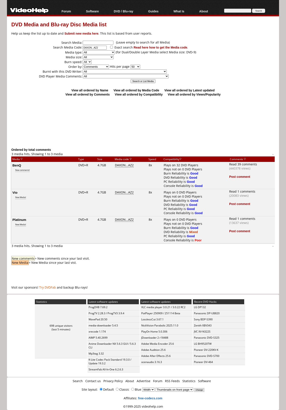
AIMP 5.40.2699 (98, 337)
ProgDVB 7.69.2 (98, 307)
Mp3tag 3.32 (96, 353)
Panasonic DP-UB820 (207, 313)
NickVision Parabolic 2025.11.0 (159, 325)
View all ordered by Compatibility (139, 94)
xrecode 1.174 (97, 331)
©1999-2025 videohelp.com (143, 406)
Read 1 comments (242, 191)
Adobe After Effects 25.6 (156, 356)
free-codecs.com (150, 398)
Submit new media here (81, 33)
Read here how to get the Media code (160, 47)
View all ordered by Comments (87, 94)
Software (92, 11)
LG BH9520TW (203, 344)
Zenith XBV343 (203, 325)
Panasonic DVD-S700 (206, 356)
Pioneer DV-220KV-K (206, 350)
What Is (178, 11)
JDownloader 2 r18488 (154, 337)
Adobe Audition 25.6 (153, 350)
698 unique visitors (61, 326)
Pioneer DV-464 (203, 362)
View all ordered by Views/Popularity (194, 94)
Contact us (93, 381)
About (203, 11)
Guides (153, 11)
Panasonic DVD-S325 (206, 337)
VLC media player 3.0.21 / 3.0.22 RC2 (163, 307)
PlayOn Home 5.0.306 (154, 331)
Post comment (239, 177)
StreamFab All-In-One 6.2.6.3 (106, 369)
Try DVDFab (47, 287)
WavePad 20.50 (98, 319)
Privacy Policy (113, 381)
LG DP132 (200, 307)
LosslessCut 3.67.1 (152, 319)
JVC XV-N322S (202, 331)
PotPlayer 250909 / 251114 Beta (160, 313)
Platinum (19, 219)
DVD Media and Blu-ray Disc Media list (58, 24)
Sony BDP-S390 (203, 319)
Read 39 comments (243, 164)
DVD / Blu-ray (123, 11)
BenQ (16, 165)
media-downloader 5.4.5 (103, 325)
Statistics (188, 381)
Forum (66, 11)
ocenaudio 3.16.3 (151, 362)
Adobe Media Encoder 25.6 (157, 344)
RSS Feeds (172, 381)
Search (78, 381)
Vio (14, 192)
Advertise (143, 381)
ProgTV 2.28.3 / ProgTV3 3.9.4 (106, 313)
